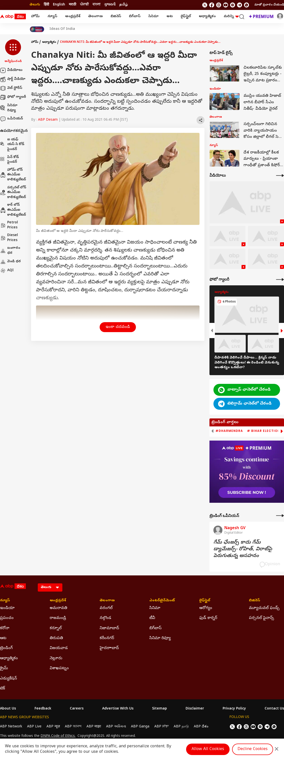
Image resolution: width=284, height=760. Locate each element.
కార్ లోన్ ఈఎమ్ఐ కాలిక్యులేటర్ (13, 210)
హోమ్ (35, 16)
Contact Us (274, 709)
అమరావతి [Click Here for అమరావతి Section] (58, 608)
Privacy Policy (234, 709)
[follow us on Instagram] (233, 5)
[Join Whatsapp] (246, 5)
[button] (13, 51)
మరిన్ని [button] (231, 16)
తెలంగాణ (95, 16)
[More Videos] (280, 175)
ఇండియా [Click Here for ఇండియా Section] (7, 608)
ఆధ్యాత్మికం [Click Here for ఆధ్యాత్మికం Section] (9, 658)
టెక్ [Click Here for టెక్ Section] (2, 688)
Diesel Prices (9, 238)
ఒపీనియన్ (11, 119)
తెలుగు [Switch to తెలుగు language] (35, 4)
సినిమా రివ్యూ (8, 108)
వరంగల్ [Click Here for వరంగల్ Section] (106, 608)
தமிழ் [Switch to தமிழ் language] (123, 4)
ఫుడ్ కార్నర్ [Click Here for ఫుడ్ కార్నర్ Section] (208, 618)
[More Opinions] (280, 515)
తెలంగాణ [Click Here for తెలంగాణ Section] (107, 601)
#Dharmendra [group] (229, 431)
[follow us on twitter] (205, 5)
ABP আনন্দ (73, 726)
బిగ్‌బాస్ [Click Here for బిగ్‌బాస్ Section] (155, 628)
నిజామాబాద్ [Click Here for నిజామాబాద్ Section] (109, 628)
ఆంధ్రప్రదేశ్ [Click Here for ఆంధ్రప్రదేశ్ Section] (58, 601)
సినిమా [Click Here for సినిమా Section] (154, 608)
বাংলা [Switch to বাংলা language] (96, 4)
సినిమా (153, 16)
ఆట (169, 16)
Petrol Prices (9, 225)
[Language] (50, 587)
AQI (7, 271)
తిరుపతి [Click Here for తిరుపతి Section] (56, 638)
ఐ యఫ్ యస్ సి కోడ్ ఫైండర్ (12, 144)
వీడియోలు (11, 70)
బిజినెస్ (116, 16)
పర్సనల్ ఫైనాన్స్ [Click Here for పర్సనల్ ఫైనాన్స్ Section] (261, 618)
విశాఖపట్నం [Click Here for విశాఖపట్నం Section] (59, 668)
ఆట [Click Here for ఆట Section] (3, 638)
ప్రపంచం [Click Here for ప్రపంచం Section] (7, 618)
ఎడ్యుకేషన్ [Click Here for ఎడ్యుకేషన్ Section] (8, 678)
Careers (76, 709)
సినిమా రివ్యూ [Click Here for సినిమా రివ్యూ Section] (160, 638)
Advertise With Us (117, 709)
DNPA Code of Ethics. (58, 736)
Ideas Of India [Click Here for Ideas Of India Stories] (62, 29)
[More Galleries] (280, 279)
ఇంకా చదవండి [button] (118, 327)
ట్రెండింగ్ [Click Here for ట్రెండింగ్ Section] (6, 648)
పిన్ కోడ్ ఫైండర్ (9, 160)
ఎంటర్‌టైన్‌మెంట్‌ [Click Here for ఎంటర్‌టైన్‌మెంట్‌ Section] (162, 601)
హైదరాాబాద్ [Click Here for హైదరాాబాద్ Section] (109, 648)
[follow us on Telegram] (240, 5)
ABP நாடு (181, 726)
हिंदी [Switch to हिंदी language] (46, 4)
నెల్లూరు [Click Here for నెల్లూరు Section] (56, 658)
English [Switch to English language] (59, 4)
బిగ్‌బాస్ (134, 16)
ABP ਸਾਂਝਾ (161, 726)
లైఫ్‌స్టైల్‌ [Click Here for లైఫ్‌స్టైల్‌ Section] (204, 601)
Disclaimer (195, 709)
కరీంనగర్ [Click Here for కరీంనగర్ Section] (107, 638)
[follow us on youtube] (226, 5)
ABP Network (11, 726)
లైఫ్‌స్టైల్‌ (186, 16)
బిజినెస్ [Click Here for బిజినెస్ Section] (254, 601)
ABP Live (34, 726)
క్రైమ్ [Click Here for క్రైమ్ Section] (4, 668)
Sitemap (159, 709)
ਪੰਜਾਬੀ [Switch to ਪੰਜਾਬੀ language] (84, 4)
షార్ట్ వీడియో (12, 79)
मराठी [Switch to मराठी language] (72, 4)
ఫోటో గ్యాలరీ (13, 97)
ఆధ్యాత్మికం (207, 16)
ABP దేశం (201, 726)
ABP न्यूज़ (53, 726)
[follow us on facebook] (212, 5)
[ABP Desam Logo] (13, 17)
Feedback (43, 709)
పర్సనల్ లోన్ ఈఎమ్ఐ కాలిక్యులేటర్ (13, 192)
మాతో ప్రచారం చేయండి (269, 5)
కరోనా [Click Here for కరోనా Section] (4, 628)
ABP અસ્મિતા (116, 726)
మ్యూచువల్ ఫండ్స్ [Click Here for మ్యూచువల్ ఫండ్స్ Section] (264, 608)
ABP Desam (48, 120)
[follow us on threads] (219, 5)
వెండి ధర (10, 262)
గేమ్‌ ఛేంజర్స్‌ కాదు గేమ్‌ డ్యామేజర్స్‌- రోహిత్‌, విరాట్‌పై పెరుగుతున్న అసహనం (242, 549)
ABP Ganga (140, 726)
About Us (8, 709)
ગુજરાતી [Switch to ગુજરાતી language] (110, 4)
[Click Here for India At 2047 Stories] (37, 29)
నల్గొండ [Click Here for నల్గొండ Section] (105, 618)
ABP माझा (93, 726)
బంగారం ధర (10, 250)
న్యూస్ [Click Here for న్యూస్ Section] (5, 601)
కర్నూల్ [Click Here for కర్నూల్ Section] (56, 628)
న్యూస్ (52, 16)
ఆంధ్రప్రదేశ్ (72, 16)
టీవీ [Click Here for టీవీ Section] (152, 618)
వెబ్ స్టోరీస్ (11, 88)
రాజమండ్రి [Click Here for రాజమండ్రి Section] (58, 618)
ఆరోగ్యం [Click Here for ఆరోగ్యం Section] (205, 608)
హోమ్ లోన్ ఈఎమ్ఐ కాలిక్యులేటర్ (13, 175)
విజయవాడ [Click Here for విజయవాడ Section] (59, 648)
